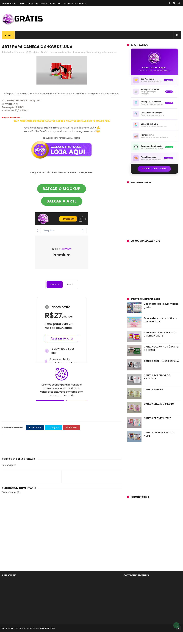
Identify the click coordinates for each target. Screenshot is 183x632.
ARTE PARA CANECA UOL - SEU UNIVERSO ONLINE (160, 334)
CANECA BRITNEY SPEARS (157, 418)
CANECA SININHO (153, 389)
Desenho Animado (76, 52)
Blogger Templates (45, 628)
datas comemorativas (55, 52)
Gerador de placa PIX (75, 3)
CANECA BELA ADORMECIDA (159, 403)
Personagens (110, 52)
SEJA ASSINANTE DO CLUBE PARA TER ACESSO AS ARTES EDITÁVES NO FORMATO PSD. (62, 121)
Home (8, 35)
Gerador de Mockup (51, 3)
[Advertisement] (124, 19)
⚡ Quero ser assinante (154, 169)
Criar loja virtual (28, 3)
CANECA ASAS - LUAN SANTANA (161, 361)
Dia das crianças (94, 52)
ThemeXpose (20, 628)
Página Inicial (9, 3)
